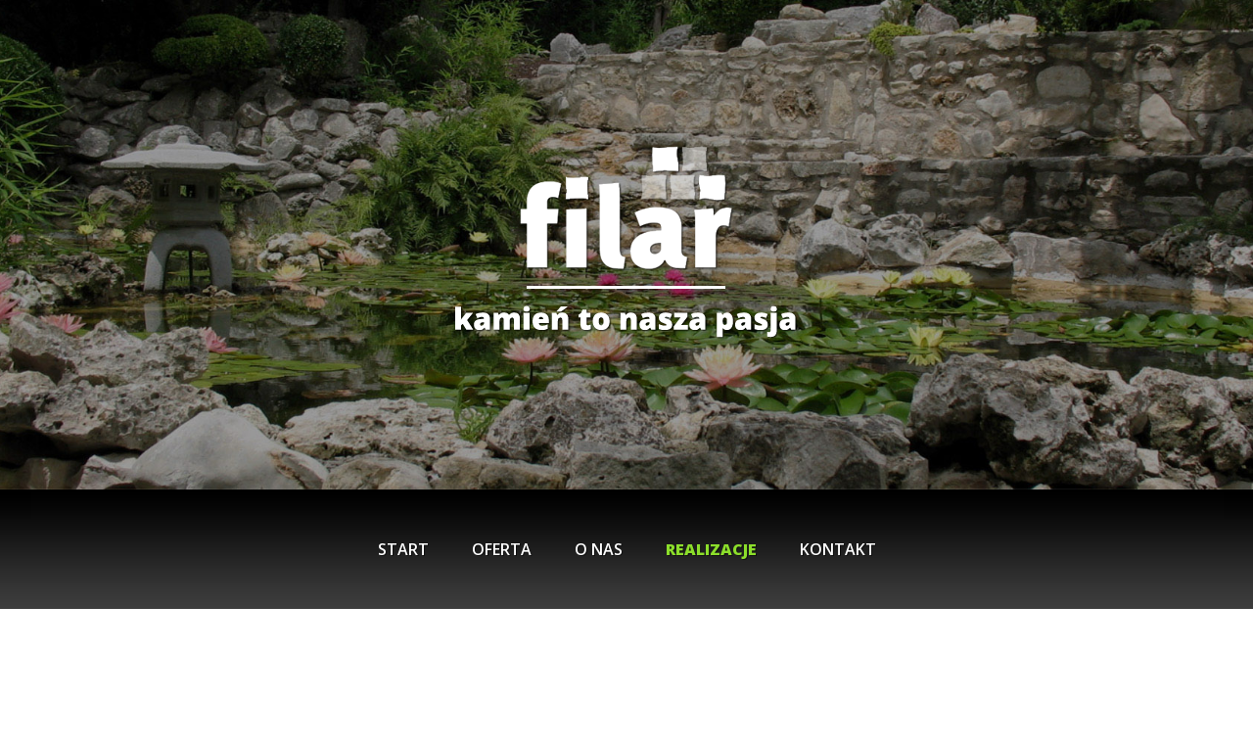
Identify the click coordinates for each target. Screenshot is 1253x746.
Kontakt (838, 549)
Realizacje (711, 549)
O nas (599, 549)
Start (403, 549)
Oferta (502, 549)
